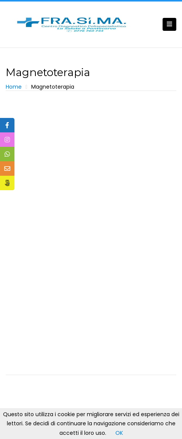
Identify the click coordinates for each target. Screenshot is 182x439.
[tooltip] (7, 125)
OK (119, 433)
